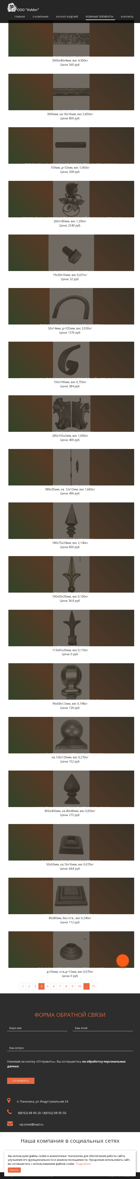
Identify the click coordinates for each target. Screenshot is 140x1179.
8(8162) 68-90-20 (29, 1113)
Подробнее (83, 1163)
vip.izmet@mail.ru (31, 1124)
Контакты (127, 16)
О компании (40, 16)
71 (93, 986)
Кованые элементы (99, 16)
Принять (14, 1170)
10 (79, 986)
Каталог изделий (67, 16)
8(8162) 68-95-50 (54, 1113)
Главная (20, 16)
